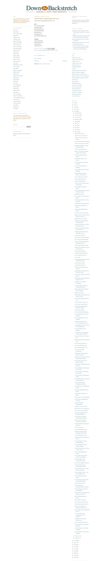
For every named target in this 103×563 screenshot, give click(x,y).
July (76, 123)
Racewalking (16, 84)
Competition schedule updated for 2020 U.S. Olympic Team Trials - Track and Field (80, 32)
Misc (14, 63)
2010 (75, 551)
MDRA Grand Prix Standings (78, 72)
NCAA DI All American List (81, 343)
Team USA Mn (16, 95)
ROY (14, 83)
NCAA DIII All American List (81, 347)
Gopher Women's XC (76, 65)
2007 (75, 557)
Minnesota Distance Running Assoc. (79, 74)
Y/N (14, 108)
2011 (75, 549)
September (77, 119)
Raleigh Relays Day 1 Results (81, 218)
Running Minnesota (76, 83)
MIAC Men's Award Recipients (81, 410)
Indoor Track (16, 46)
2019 (75, 104)
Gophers (15, 37)
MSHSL (15, 55)
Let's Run (74, 68)
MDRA (14, 52)
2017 (75, 109)
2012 (75, 546)
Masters (15, 59)
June (76, 125)
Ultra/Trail (15, 103)
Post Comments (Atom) (45, 63)
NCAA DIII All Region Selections (82, 462)
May (76, 127)
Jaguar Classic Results (79, 292)
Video (14, 105)
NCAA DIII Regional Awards (81, 429)
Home (51, 60)
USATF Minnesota (76, 96)
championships (42, 50)
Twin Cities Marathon (76, 94)
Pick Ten (15, 79)
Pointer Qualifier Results (80, 483)
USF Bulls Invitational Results (81, 253)
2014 (75, 542)
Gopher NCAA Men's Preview (81, 406)
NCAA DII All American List (81, 345)
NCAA (14, 66)
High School (16, 42)
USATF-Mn (15, 101)
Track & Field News (76, 88)
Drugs (14, 35)
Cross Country (16, 33)
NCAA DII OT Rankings (80, 251)
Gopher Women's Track (77, 63)
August (76, 121)
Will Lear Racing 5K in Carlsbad (81, 143)
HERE (53, 20)
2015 (75, 540)
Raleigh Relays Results (79, 194)
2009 (75, 553)
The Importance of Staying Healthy (82, 397)
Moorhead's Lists (16, 64)
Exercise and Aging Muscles (81, 149)
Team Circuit (16, 94)
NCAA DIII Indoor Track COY (81, 302)
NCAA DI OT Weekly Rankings (81, 239)
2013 (75, 544)
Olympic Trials (16, 70)
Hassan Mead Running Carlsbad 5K (82, 141)
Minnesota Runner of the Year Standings (80, 76)
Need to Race (75, 79)
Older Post (65, 60)
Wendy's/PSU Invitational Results (82, 203)
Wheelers (15, 106)
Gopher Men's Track (76, 57)
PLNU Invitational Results (80, 179)
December (77, 113)
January (76, 538)
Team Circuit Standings (77, 85)
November (77, 115)
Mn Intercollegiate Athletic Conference (80, 77)
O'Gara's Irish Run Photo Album (81, 245)
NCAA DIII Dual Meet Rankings (82, 312)
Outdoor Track (16, 75)
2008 (75, 555)
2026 (75, 102)
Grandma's (15, 39)
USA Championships (17, 97)
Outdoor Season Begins (79, 310)
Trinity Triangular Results (80, 181)
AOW (14, 30)
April (76, 129)
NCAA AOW (77, 257)
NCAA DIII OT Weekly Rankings (82, 237)
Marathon (15, 57)
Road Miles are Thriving (80, 235)
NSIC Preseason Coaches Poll (81, 135)
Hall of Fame (16, 41)
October (77, 117)
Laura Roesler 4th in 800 (80, 265)
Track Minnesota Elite (76, 90)
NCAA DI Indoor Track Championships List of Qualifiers (80, 515)
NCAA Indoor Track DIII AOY (81, 304)
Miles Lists (15, 61)
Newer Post (36, 60)
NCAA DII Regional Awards (81, 435)
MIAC (14, 53)
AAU (73, 55)
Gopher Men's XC (76, 61)
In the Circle (16, 44)
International (16, 48)
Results (14, 86)
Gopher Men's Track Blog (77, 59)
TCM (14, 92)
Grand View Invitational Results (81, 212)
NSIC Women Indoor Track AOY (82, 504)
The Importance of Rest (79, 133)
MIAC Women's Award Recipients (82, 408)
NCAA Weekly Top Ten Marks (81, 176)
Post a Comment (37, 58)
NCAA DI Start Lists (79, 427)
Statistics (15, 90)
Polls (14, 81)
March (76, 131)
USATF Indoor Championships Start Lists (46, 18)
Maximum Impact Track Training (79, 70)
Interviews (15, 50)
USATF (14, 99)
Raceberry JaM (75, 81)
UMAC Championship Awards (81, 522)
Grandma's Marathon (76, 66)
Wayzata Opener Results (80, 263)
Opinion (15, 73)
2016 (75, 111)
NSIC (14, 68)
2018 (75, 107)
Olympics (15, 72)
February (77, 536)
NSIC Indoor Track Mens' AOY (81, 502)
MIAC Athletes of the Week (80, 499)
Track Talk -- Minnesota (77, 92)
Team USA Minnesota (76, 87)
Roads (14, 88)
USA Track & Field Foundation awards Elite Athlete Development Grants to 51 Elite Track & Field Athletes (80, 47)
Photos (14, 77)
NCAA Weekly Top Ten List (80, 255)
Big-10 (14, 32)
